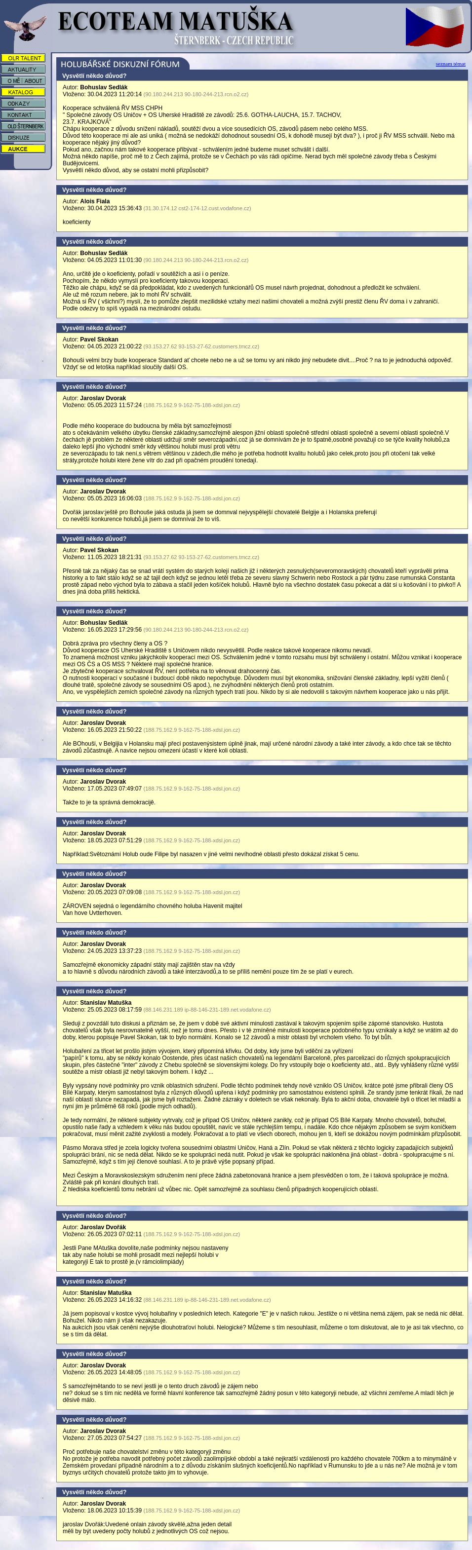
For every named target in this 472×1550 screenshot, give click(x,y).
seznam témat (451, 64)
